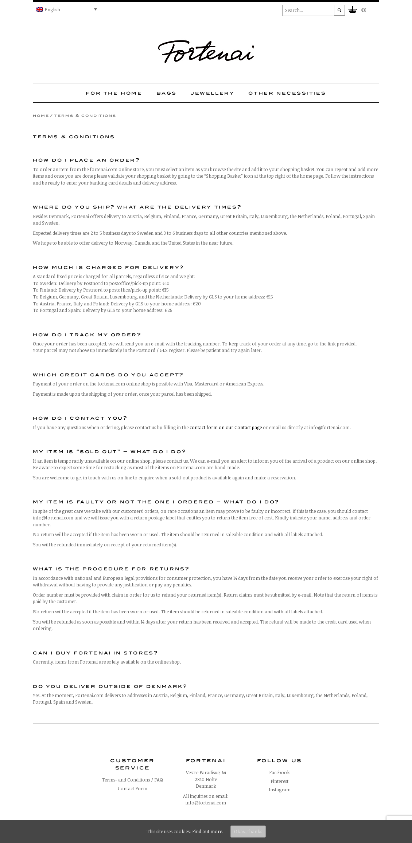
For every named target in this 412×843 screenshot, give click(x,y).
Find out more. (207, 831)
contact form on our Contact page (226, 427)
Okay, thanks (248, 831)
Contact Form (132, 788)
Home (41, 115)
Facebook (279, 772)
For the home (114, 93)
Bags (166, 93)
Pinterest (279, 781)
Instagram (280, 789)
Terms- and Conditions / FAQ (132, 779)
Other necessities (287, 93)
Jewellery (212, 93)
